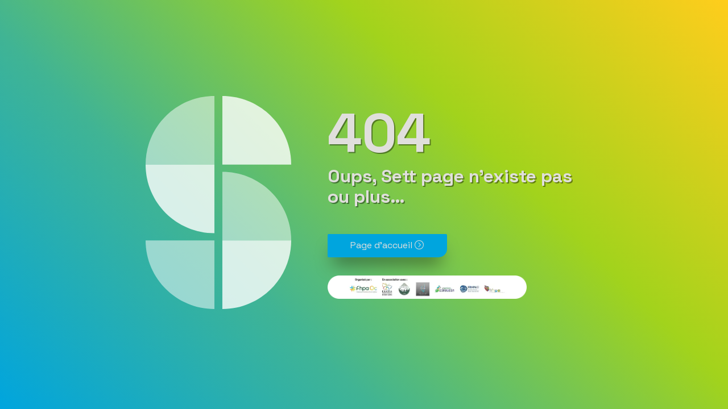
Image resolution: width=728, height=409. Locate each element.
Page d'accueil (387, 245)
